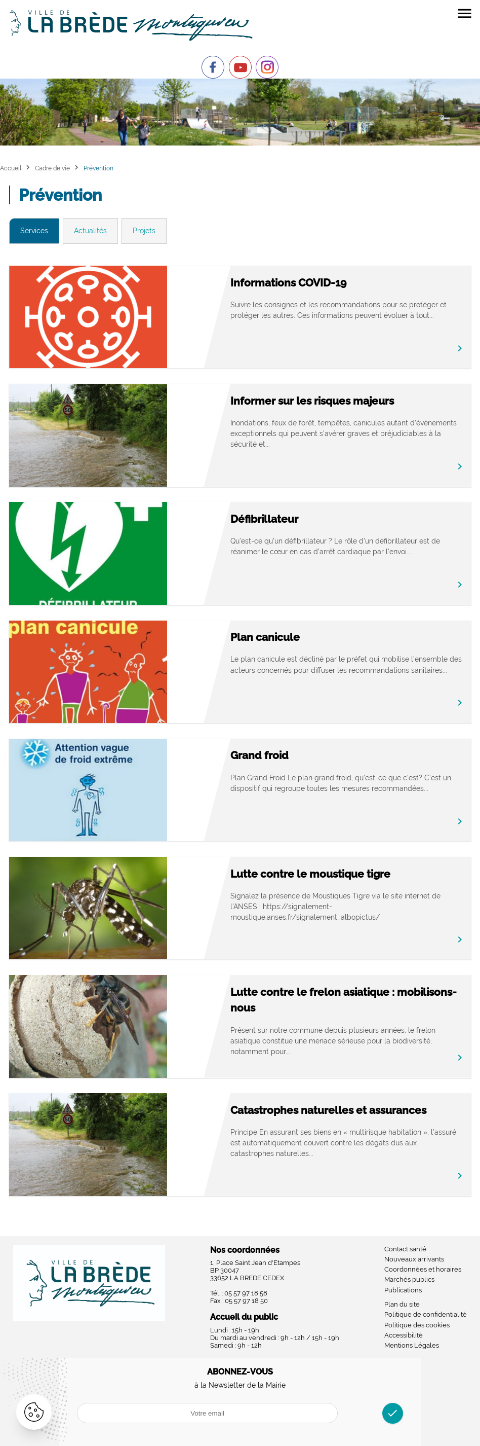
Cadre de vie (52, 168)
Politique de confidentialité (425, 1314)
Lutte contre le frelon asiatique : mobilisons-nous (343, 1000)
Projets (144, 231)
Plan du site (402, 1304)
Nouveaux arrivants (414, 1259)
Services (34, 231)
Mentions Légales (411, 1345)
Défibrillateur (264, 519)
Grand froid (259, 755)
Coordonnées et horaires (422, 1269)
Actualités (90, 231)
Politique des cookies (417, 1325)
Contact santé (405, 1249)
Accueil (10, 168)
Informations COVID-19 (288, 282)
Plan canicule (265, 637)
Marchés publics (409, 1279)
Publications (403, 1290)
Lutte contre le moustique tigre (310, 873)
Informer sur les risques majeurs (312, 400)
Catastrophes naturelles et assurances (328, 1110)
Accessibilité (403, 1335)
